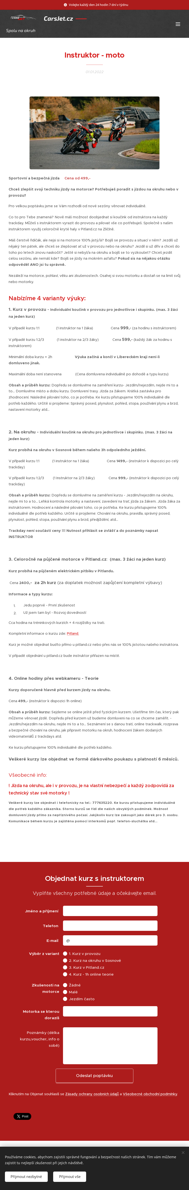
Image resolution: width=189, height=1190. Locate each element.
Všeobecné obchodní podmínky (150, 1094)
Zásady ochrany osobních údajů (92, 1094)
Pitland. (73, 633)
